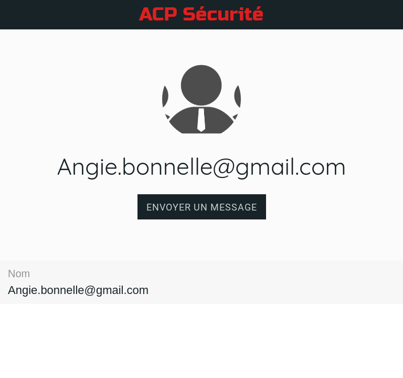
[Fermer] (14, 14)
